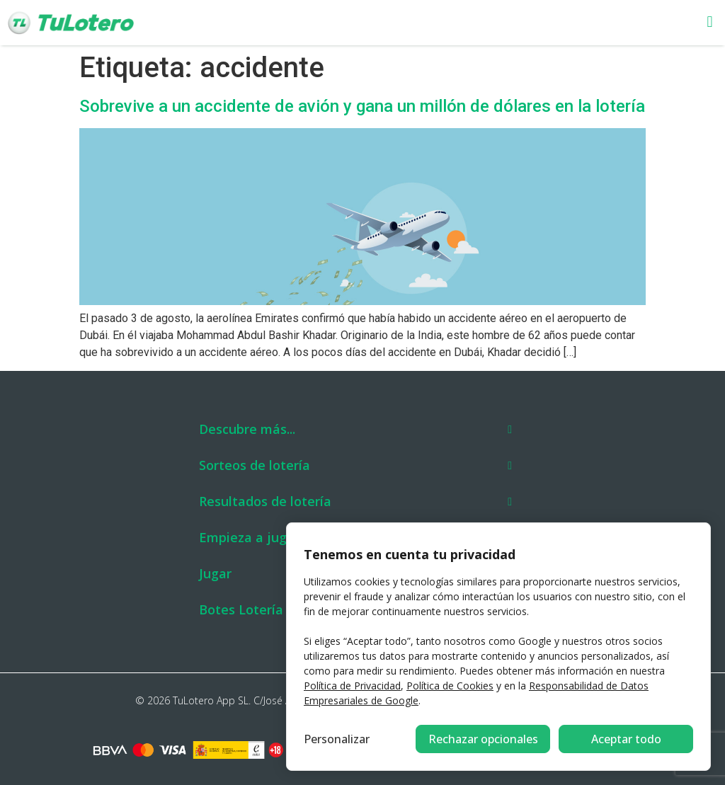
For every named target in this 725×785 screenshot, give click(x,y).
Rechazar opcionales (483, 739)
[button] (471, 23)
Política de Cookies (449, 685)
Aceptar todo (626, 739)
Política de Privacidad (352, 685)
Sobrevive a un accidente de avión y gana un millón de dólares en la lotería (362, 106)
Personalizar (337, 739)
